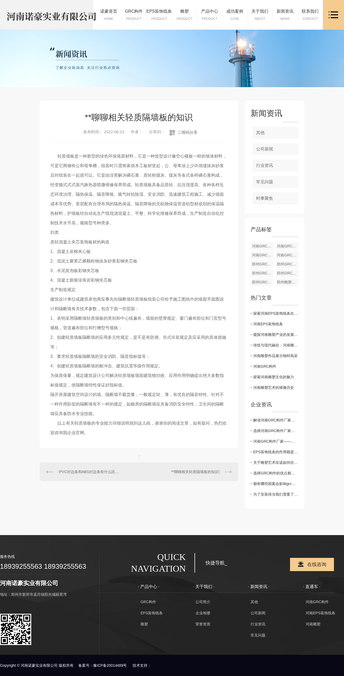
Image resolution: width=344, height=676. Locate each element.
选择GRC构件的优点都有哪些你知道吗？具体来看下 (275, 473)
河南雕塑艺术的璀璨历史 (273, 387)
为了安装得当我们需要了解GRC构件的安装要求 (275, 494)
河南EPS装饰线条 (268, 324)
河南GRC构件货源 (263, 246)
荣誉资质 (203, 624)
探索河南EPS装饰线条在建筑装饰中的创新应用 (275, 313)
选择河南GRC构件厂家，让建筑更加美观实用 (275, 431)
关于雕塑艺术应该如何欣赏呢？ (275, 462)
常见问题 (264, 182)
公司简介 (203, 602)
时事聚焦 (264, 198)
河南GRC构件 (264, 366)
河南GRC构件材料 (263, 255)
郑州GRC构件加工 (287, 264)
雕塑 (144, 624)
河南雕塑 (313, 624)
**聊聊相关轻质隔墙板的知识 (195, 472)
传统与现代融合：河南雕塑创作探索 (275, 345)
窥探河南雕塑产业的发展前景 (275, 334)
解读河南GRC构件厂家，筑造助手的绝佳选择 (275, 420)
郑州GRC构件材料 (263, 273)
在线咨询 (316, 564)
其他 (260, 132)
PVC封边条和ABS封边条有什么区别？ (89, 472)
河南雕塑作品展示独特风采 (275, 356)
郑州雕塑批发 (287, 282)
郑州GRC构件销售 (263, 282)
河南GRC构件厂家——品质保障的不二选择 (275, 441)
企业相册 (203, 613)
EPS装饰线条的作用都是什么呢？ (275, 452)
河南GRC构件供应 (287, 255)
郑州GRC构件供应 (287, 273)
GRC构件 (148, 602)
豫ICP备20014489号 (110, 665)
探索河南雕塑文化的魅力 (273, 377)
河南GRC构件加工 (287, 246)
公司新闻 (264, 149)
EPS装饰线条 (152, 613)
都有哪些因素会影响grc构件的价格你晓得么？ (275, 484)
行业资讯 (264, 165)
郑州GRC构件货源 (263, 264)
